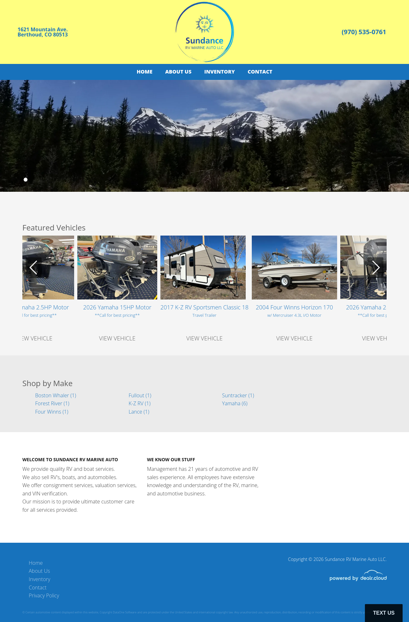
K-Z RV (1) (140, 403)
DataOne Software (124, 612)
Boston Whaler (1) (55, 395)
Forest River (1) (52, 403)
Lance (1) (139, 411)
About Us (178, 71)
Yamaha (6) (234, 403)
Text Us (384, 613)
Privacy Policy (44, 595)
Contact (260, 71)
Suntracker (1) (238, 395)
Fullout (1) (140, 395)
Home (144, 71)
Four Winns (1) (51, 411)
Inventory (219, 71)
